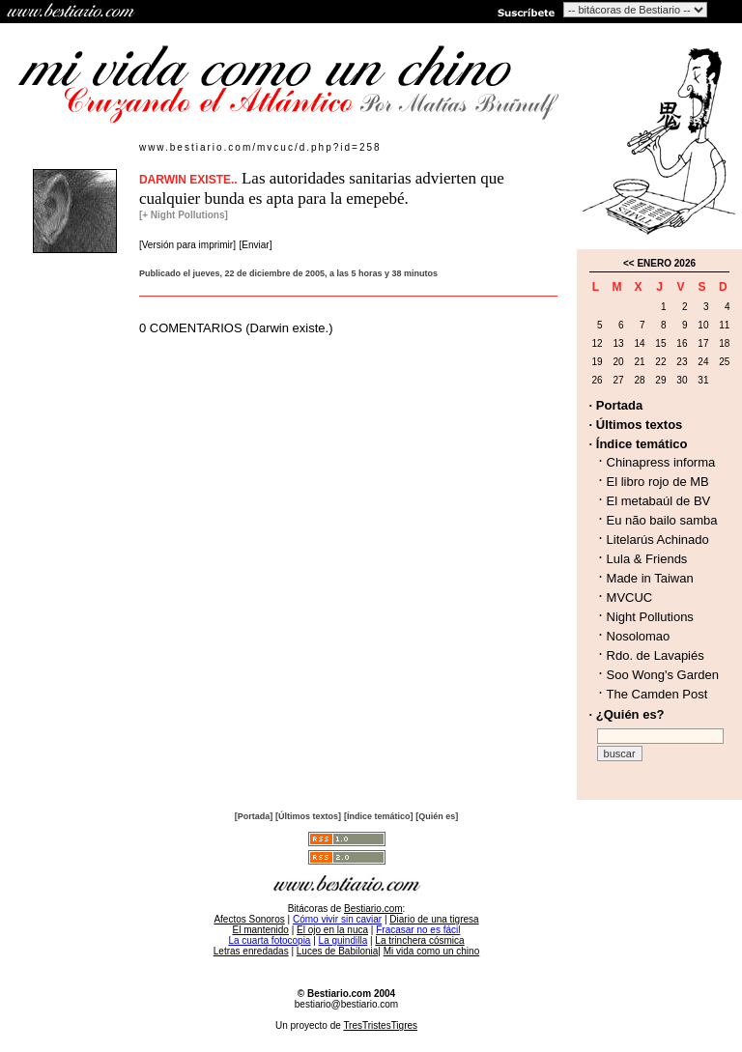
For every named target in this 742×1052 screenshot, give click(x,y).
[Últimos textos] (308, 816)
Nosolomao (639, 636)
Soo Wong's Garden (663, 675)
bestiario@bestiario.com (346, 1004)
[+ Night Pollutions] (183, 215)
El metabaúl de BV (659, 501)
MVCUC (630, 597)
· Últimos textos (636, 424)
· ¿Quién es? (627, 714)
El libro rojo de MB (658, 481)
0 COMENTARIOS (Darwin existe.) (236, 328)
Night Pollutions (650, 617)
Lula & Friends (647, 559)
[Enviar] (256, 245)
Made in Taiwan (650, 578)
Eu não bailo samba (662, 520)
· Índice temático (638, 444)
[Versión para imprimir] (187, 245)
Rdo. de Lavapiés (655, 655)
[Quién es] (436, 816)
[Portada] (254, 816)
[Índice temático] (379, 816)
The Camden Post (657, 694)
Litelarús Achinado (658, 539)
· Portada (616, 405)
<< (629, 263)
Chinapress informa (661, 462)
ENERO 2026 (666, 263)
